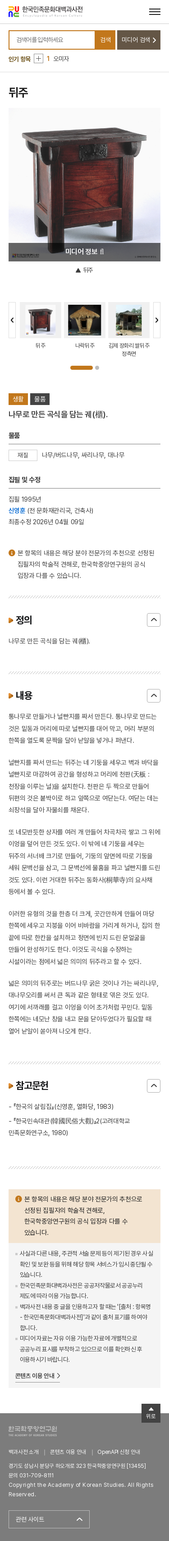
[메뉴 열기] (154, 11)
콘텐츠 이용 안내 (35, 1375)
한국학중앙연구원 (33, 1431)
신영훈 (17, 510)
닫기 (153, 620)
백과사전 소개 (24, 1451)
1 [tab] (81, 368)
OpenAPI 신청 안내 (118, 1451)
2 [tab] (97, 368)
